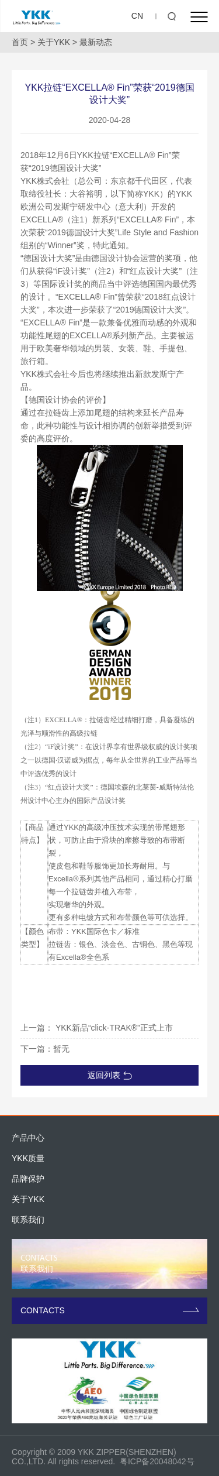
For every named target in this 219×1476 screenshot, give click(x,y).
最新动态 (95, 42)
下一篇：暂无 (44, 1048)
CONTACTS (109, 1310)
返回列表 (110, 1075)
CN (137, 15)
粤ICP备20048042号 (157, 1461)
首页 (20, 42)
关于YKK (53, 42)
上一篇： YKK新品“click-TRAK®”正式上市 (96, 1027)
